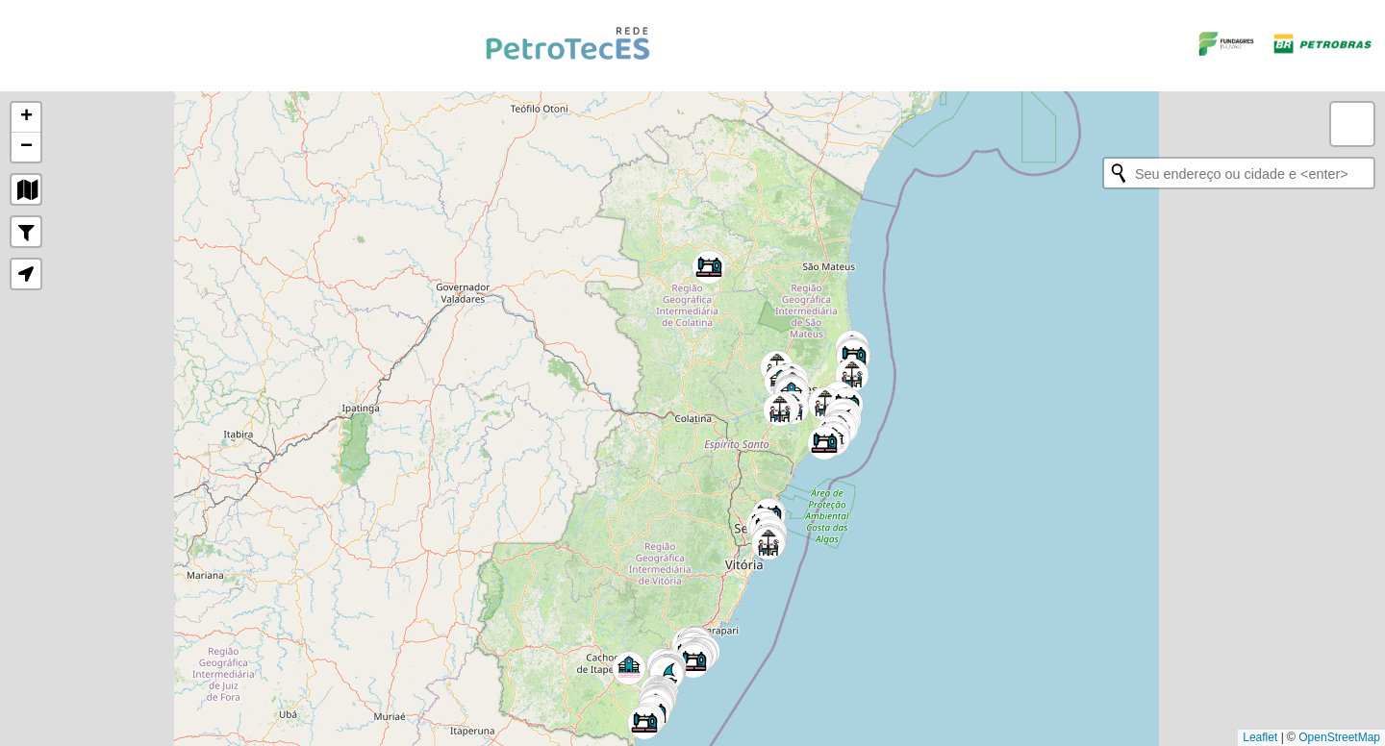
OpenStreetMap (1339, 737)
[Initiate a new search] (1118, 173)
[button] (629, 668)
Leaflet (1260, 737)
